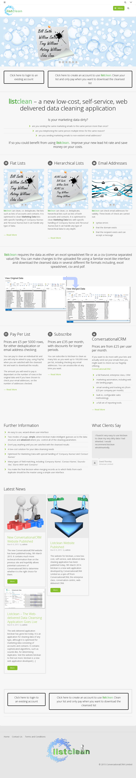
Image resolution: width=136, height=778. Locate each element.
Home (7, 736)
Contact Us (17, 736)
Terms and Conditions (35, 736)
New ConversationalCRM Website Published (24, 539)
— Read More (10, 234)
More (12, 581)
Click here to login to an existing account (24, 77)
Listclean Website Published (62, 545)
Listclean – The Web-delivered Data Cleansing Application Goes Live (24, 618)
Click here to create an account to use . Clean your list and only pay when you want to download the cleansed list (90, 79)
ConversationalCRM (101, 369)
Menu (120, 8)
